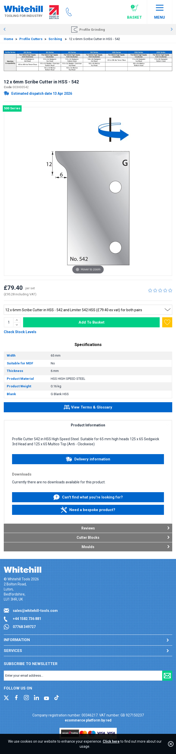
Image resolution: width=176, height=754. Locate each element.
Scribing (55, 39)
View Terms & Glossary (88, 408)
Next (171, 29)
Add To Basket (91, 322)
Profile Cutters (30, 39)
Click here (111, 741)
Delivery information (88, 459)
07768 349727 (24, 627)
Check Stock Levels (20, 332)
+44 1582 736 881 (27, 619)
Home (8, 39)
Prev (4, 29)
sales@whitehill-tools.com (35, 611)
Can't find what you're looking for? (88, 497)
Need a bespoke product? (88, 510)
